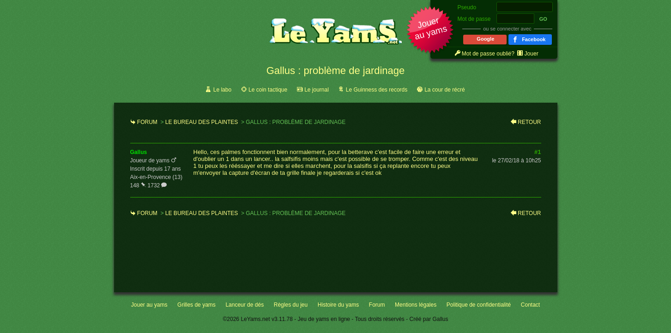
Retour (529, 122)
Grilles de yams (196, 305)
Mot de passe (474, 19)
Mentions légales (415, 305)
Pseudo (467, 7)
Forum (147, 122)
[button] (430, 31)
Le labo (222, 89)
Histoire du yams (338, 305)
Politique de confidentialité (479, 305)
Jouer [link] (531, 53)
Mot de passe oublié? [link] (488, 53)
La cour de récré (444, 89)
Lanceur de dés (244, 305)
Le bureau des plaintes (201, 122)
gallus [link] (138, 152)
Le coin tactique (267, 89)
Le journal (316, 89)
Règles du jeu (291, 305)
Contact (530, 305)
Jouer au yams (149, 305)
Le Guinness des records (376, 89)
